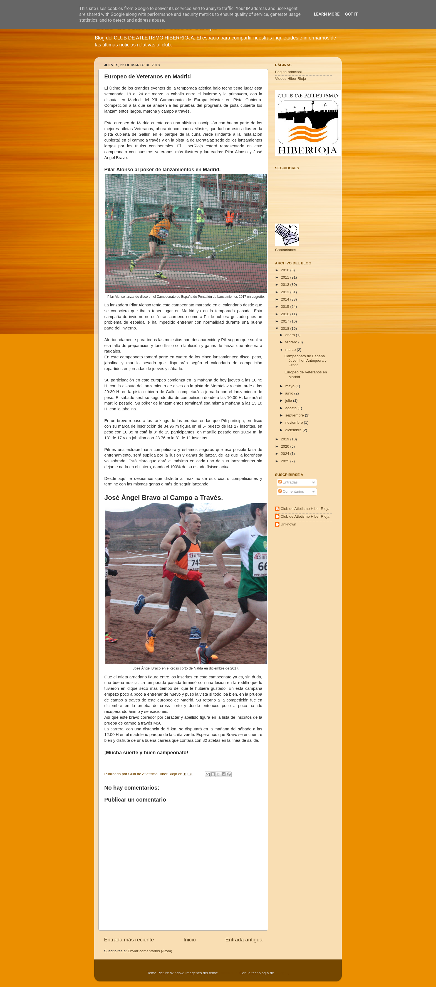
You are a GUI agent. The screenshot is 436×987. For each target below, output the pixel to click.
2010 (285, 270)
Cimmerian (228, 973)
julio (289, 400)
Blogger (281, 973)
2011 (285, 277)
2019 (285, 439)
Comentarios (291, 491)
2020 (285, 446)
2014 (285, 299)
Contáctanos (285, 250)
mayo (290, 386)
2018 (285, 328)
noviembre (294, 422)
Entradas (288, 482)
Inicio (190, 940)
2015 (285, 306)
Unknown (288, 524)
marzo (291, 350)
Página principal (288, 72)
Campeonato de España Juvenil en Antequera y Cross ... (305, 360)
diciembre (294, 430)
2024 (285, 454)
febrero (291, 342)
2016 (285, 314)
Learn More (327, 14)
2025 (285, 461)
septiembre (295, 415)
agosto (291, 408)
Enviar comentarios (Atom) (150, 951)
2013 (285, 292)
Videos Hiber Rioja (290, 78)
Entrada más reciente (129, 940)
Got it (351, 14)
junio (289, 393)
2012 (285, 284)
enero (290, 335)
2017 (285, 321)
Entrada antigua (244, 940)
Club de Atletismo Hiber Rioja (305, 509)
